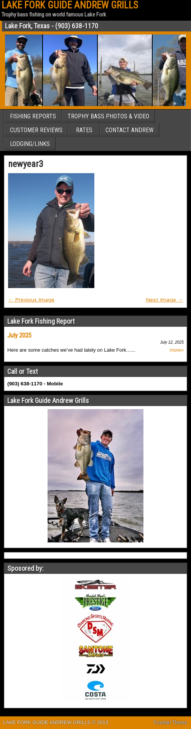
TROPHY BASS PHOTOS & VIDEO (108, 116)
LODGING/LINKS (30, 143)
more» (177, 350)
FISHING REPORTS (33, 116)
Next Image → (164, 299)
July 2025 (19, 335)
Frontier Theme (170, 722)
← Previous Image (31, 299)
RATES (84, 130)
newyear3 (25, 164)
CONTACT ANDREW (129, 130)
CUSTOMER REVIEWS (36, 130)
